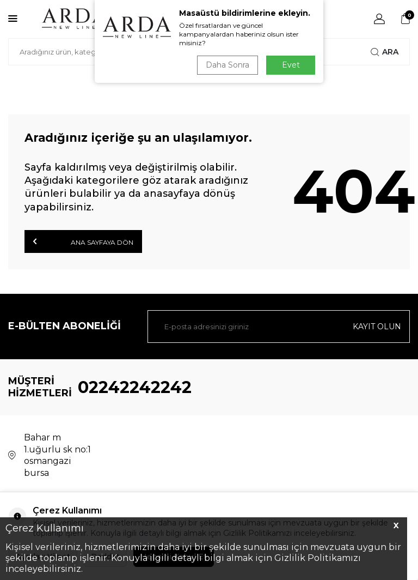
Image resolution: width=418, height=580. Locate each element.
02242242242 (135, 387)
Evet (291, 65)
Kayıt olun (377, 326)
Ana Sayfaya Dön (83, 241)
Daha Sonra (227, 65)
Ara (384, 52)
